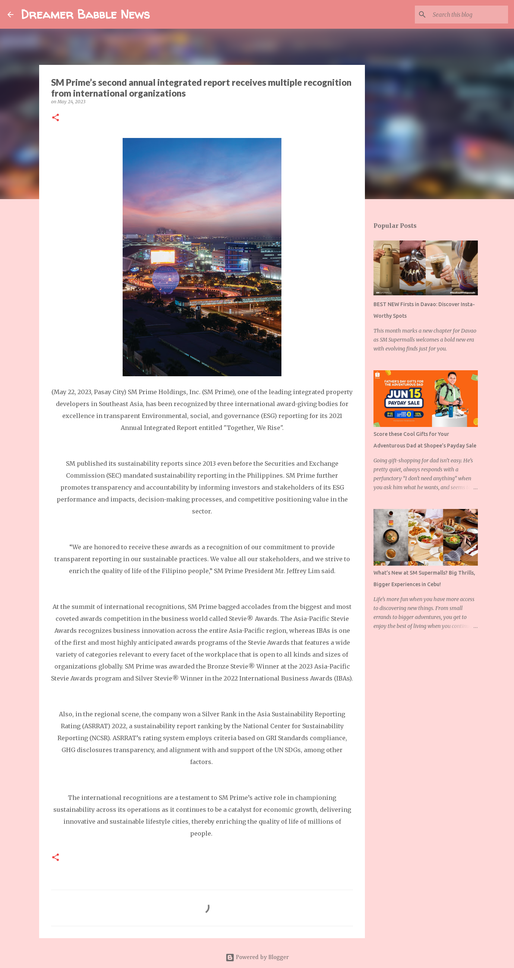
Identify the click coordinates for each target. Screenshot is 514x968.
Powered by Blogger (257, 958)
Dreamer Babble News (85, 14)
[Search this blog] (469, 14)
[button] (55, 118)
